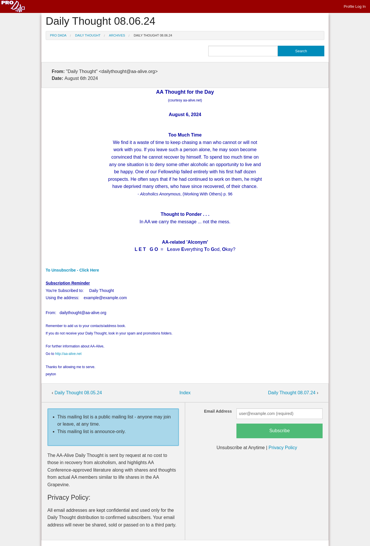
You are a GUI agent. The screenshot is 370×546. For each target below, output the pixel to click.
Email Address (218, 411)
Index (184, 392)
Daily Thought (88, 35)
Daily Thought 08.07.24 (292, 392)
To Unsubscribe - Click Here (72, 270)
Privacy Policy (283, 447)
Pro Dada (58, 35)
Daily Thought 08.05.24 (78, 392)
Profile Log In (355, 6)
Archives (117, 35)
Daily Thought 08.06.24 (153, 35)
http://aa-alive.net (68, 354)
